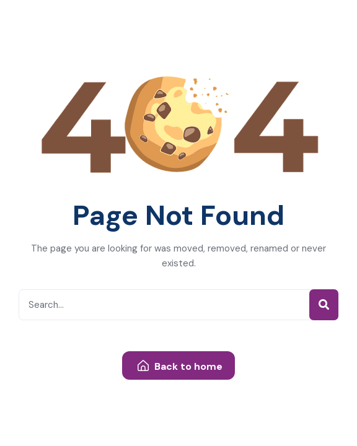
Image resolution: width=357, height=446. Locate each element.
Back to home (180, 366)
